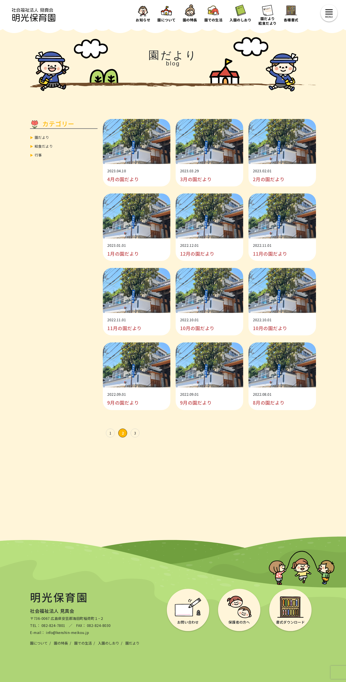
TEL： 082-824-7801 (47, 625)
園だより (42, 137)
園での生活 (83, 643)
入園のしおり (108, 643)
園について (39, 643)
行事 (38, 155)
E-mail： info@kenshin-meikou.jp (59, 632)
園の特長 (61, 643)
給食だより (44, 146)
